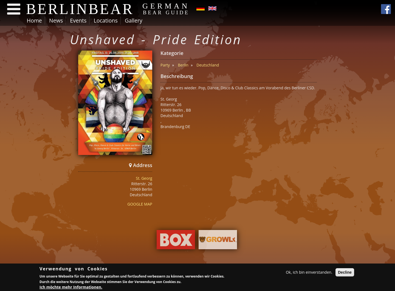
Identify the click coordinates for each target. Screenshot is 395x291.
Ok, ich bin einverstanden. (309, 273)
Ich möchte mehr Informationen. (71, 287)
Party (165, 65)
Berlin (183, 65)
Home (34, 20)
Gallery (133, 20)
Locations (105, 20)
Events (78, 20)
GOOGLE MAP (139, 204)
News (56, 20)
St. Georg (144, 178)
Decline (345, 273)
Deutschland (207, 65)
